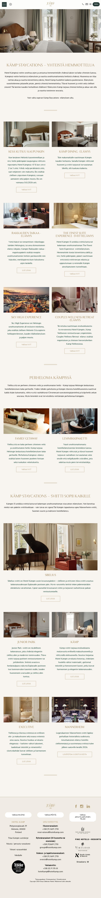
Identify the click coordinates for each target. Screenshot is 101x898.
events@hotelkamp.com (50, 859)
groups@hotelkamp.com (50, 847)
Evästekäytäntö (61, 879)
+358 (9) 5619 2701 (50, 829)
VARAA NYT (26, 190)
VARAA (96, 4)
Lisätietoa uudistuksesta (75, 754)
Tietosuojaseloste (40, 879)
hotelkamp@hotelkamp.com (50, 871)
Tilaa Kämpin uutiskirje (18, 838)
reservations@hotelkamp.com (50, 832)
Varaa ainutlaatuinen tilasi (82, 817)
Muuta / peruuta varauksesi (18, 843)
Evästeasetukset (51, 879)
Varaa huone (18, 815)
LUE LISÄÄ (26, 270)
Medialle (18, 855)
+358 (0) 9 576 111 (50, 868)
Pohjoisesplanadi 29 (18, 826)
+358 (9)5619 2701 (50, 844)
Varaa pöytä (50, 815)
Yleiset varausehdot (18, 849)
